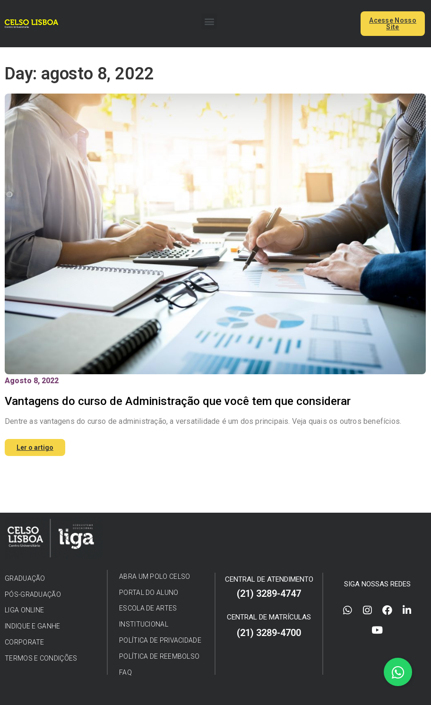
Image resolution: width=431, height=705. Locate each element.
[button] (209, 21)
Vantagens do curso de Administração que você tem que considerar (178, 401)
